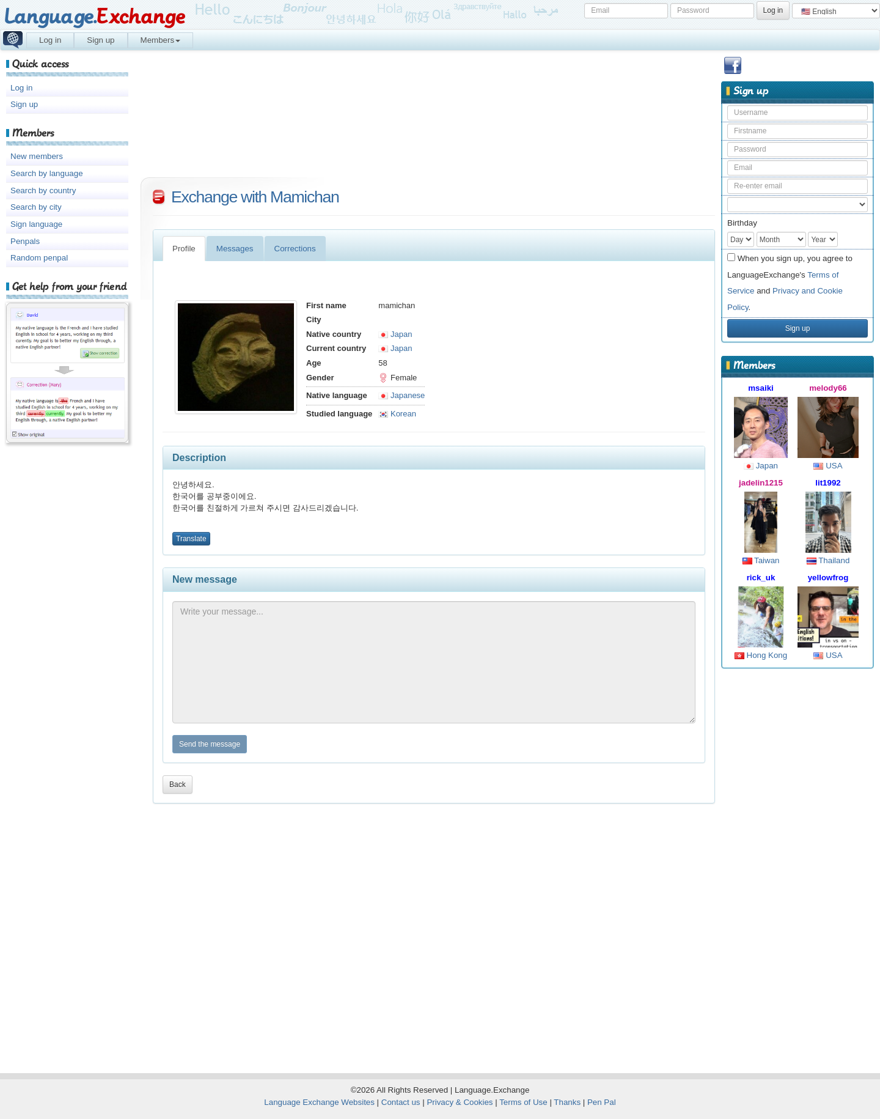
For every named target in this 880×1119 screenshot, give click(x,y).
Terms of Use (523, 1102)
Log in (50, 40)
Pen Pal (601, 1102)
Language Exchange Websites (319, 1102)
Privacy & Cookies (460, 1102)
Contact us (400, 1102)
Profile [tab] (184, 248)
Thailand (828, 560)
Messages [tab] (235, 248)
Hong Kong (761, 655)
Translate (191, 538)
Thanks (567, 1102)
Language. (94, 17)
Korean (397, 413)
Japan (761, 465)
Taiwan (761, 560)
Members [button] (161, 40)
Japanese (401, 395)
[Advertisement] (797, 865)
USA (827, 465)
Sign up (100, 40)
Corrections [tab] (295, 248)
